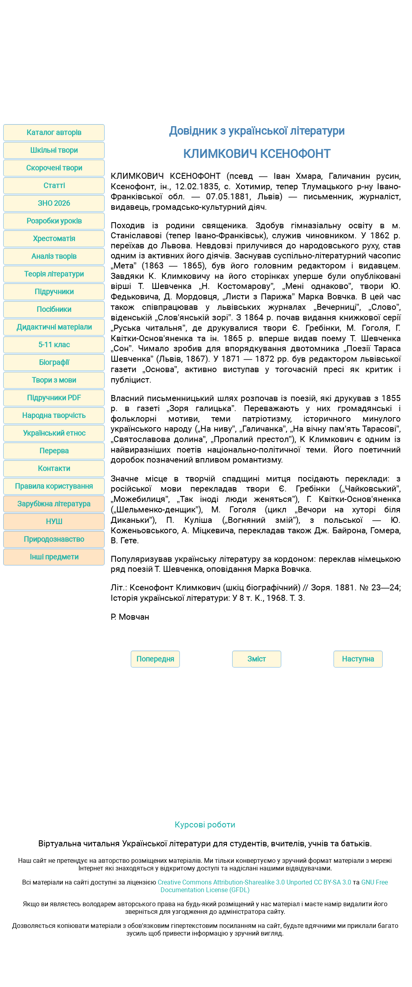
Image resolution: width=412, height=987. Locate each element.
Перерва (54, 450)
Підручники (54, 291)
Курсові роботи (205, 824)
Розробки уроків (54, 221)
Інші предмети (54, 557)
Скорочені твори (54, 168)
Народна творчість (54, 415)
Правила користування (54, 486)
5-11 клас (54, 344)
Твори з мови (54, 380)
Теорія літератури (54, 274)
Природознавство (54, 539)
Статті (54, 185)
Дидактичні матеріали (54, 327)
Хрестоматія (54, 238)
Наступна (358, 659)
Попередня (155, 659)
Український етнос (54, 433)
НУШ (54, 521)
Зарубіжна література (54, 504)
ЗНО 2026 (54, 203)
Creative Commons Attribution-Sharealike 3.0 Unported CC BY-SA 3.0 (254, 882)
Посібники (54, 309)
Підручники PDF (54, 397)
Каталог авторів (54, 132)
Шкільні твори (54, 150)
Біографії (54, 362)
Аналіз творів (53, 256)
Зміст (256, 659)
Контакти (54, 468)
